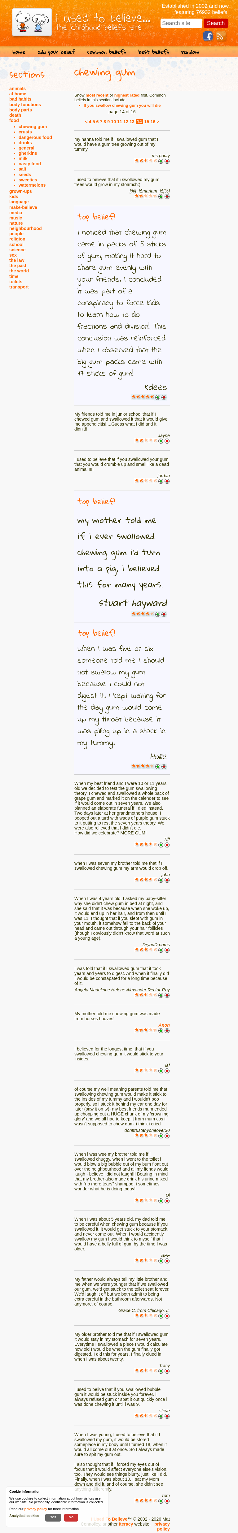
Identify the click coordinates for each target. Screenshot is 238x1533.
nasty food (30, 163)
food (14, 120)
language (19, 201)
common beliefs (106, 52)
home (18, 52)
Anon (164, 1025)
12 (125, 121)
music (15, 217)
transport (19, 286)
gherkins (28, 153)
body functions (25, 104)
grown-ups (20, 191)
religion (17, 238)
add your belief (56, 52)
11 (119, 121)
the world (19, 270)
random (190, 52)
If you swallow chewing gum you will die (122, 105)
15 (146, 121)
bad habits (20, 99)
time (13, 276)
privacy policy (162, 1526)
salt (22, 169)
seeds (25, 174)
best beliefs (153, 52)
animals (17, 88)
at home (17, 93)
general (26, 147)
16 (153, 121)
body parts (20, 109)
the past (17, 265)
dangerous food (35, 137)
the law (16, 260)
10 (113, 121)
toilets (15, 281)
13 (132, 121)
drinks (25, 142)
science (17, 249)
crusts (25, 131)
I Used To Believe (109, 1519)
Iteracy (126, 1524)
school (16, 244)
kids (13, 196)
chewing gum (33, 126)
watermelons (32, 185)
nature (16, 223)
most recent (97, 95)
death (15, 115)
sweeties (28, 179)
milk (23, 158)
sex (13, 255)
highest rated (127, 95)
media (15, 212)
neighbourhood (25, 228)
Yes (53, 1517)
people (16, 233)
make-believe (23, 207)
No (71, 1517)
